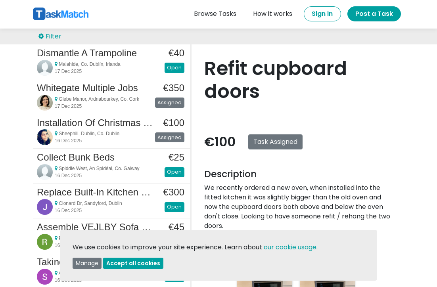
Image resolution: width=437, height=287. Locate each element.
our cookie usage (290, 247)
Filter (49, 36)
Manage (87, 263)
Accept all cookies (133, 263)
